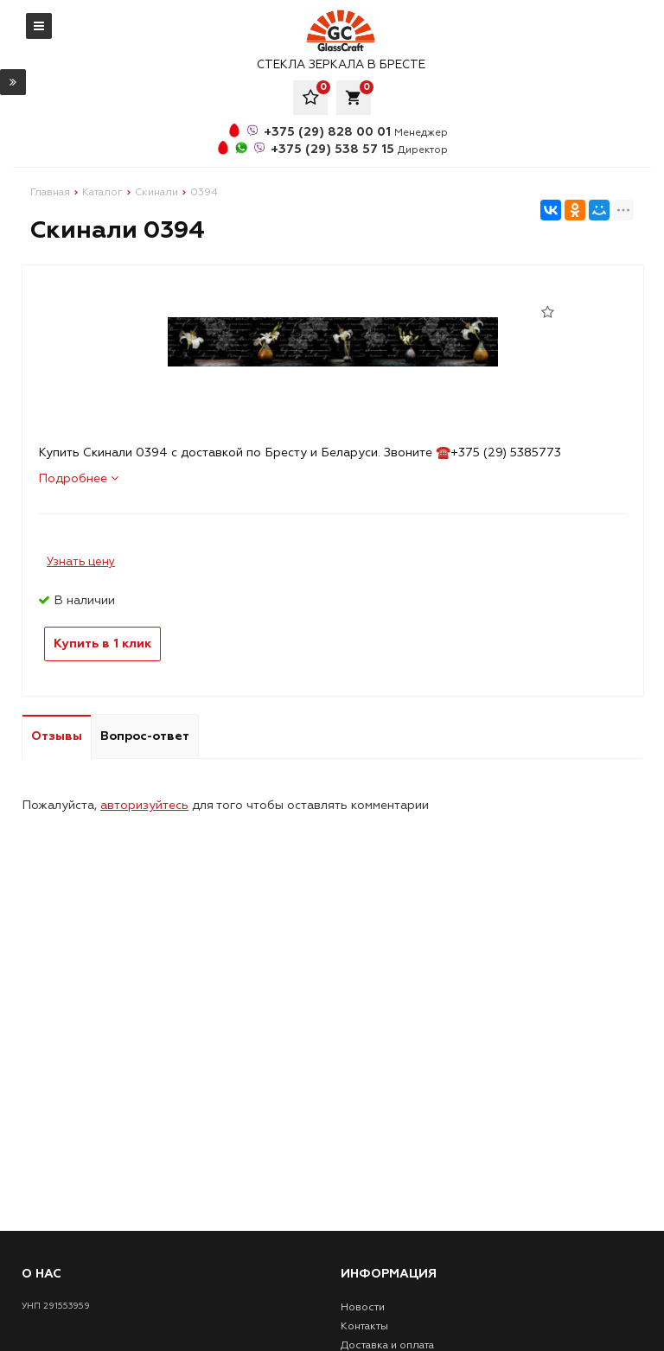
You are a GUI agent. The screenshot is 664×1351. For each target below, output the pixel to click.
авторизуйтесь (144, 805)
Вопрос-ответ (144, 736)
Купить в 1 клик (102, 643)
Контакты (364, 1326)
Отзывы (56, 736)
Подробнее (78, 478)
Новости (363, 1307)
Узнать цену (81, 562)
